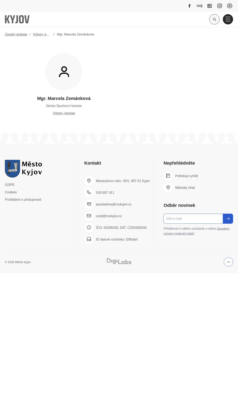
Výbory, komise (44, 34)
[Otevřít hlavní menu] (227, 19)
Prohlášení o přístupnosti (23, 199)
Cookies (11, 192)
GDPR (9, 185)
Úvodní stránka (16, 34)
